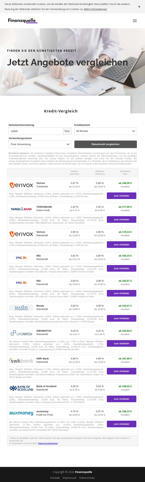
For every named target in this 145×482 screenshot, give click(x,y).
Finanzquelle (83, 472)
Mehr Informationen (95, 9)
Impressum (69, 478)
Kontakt (55, 478)
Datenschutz (87, 478)
